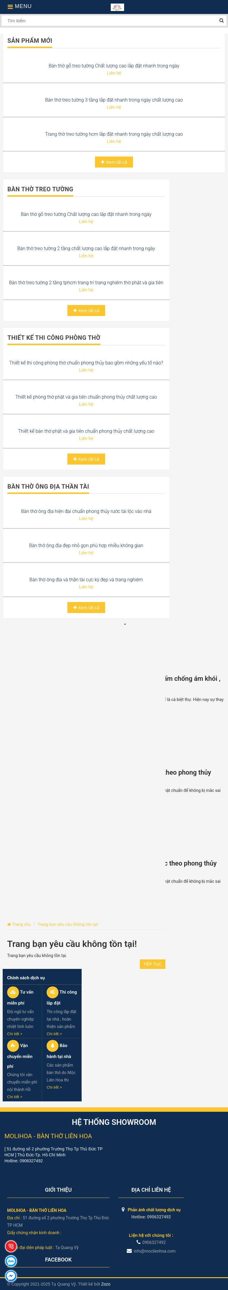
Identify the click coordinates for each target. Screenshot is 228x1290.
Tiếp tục (152, 964)
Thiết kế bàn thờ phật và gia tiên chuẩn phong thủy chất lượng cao (86, 431)
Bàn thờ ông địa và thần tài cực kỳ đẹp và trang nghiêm (86, 579)
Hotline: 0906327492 (151, 1217)
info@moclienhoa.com (151, 1250)
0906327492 (151, 1242)
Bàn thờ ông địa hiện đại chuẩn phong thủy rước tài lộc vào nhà (86, 511)
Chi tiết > (14, 1034)
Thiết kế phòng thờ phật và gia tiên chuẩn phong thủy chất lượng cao (86, 397)
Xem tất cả (114, 162)
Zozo (105, 1284)
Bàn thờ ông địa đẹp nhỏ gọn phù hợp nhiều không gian (86, 545)
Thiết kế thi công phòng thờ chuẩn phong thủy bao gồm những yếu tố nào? (86, 363)
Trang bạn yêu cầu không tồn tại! (67, 924)
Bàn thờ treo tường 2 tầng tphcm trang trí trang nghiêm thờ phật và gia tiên (86, 282)
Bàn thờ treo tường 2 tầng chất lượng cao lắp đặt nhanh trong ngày (86, 248)
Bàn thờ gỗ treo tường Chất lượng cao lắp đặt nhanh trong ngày (114, 66)
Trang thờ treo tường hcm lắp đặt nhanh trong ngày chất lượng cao (114, 134)
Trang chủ (19, 924)
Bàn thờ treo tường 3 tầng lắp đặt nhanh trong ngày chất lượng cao (114, 100)
